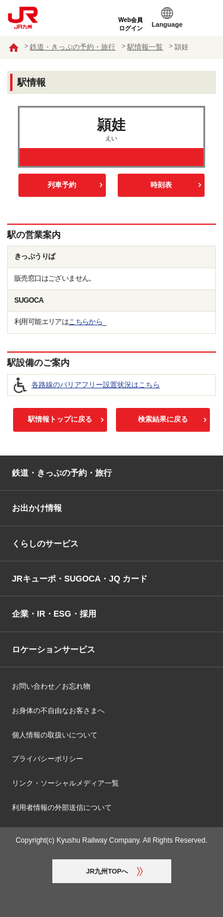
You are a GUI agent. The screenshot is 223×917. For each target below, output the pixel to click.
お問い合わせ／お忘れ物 (51, 686)
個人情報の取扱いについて (55, 735)
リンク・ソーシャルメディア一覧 (65, 783)
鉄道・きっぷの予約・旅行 (72, 47)
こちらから (85, 322)
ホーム (13, 47)
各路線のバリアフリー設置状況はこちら (96, 385)
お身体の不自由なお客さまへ (58, 710)
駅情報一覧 (145, 47)
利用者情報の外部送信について (62, 807)
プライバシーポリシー (47, 759)
